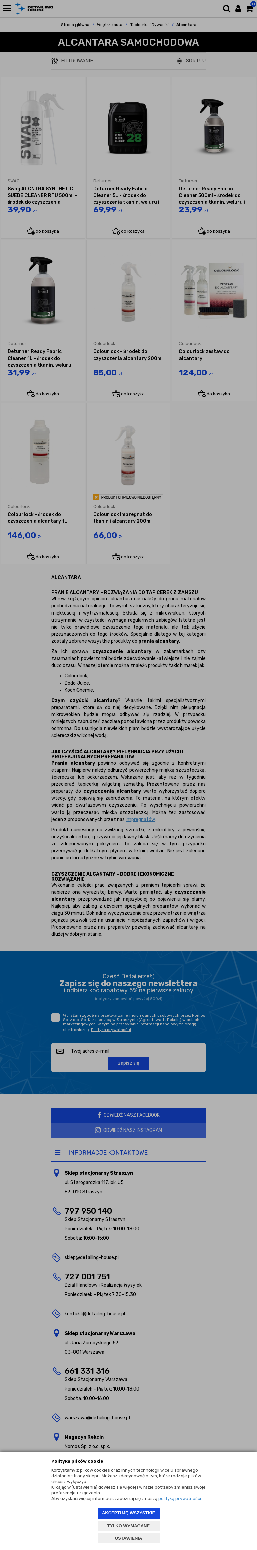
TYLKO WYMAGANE (128, 1525)
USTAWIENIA (128, 1538)
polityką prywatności (179, 1498)
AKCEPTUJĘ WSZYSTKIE (128, 1512)
